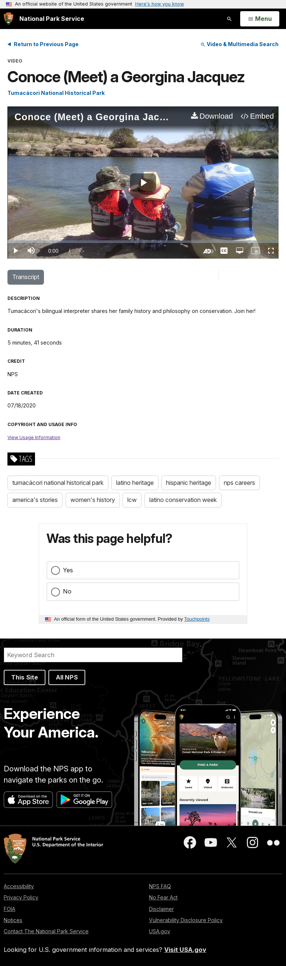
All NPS (67, 677)
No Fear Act (163, 897)
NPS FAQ (160, 886)
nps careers (239, 482)
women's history (92, 499)
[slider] (143, 241)
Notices (13, 920)
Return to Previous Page (46, 44)
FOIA (9, 909)
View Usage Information (33, 437)
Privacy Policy (21, 897)
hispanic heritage (188, 482)
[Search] (93, 654)
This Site (24, 677)
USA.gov (159, 931)
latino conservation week (183, 499)
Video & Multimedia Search (239, 44)
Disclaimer (161, 909)
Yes (68, 570)
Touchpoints (197, 619)
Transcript (25, 277)
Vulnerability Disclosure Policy (186, 920)
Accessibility (19, 886)
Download (216, 116)
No (67, 591)
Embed (262, 116)
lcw (132, 499)
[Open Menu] (259, 19)
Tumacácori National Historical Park (56, 93)
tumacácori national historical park (58, 482)
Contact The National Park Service (46, 931)
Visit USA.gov (185, 949)
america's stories (35, 499)
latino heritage (135, 482)
